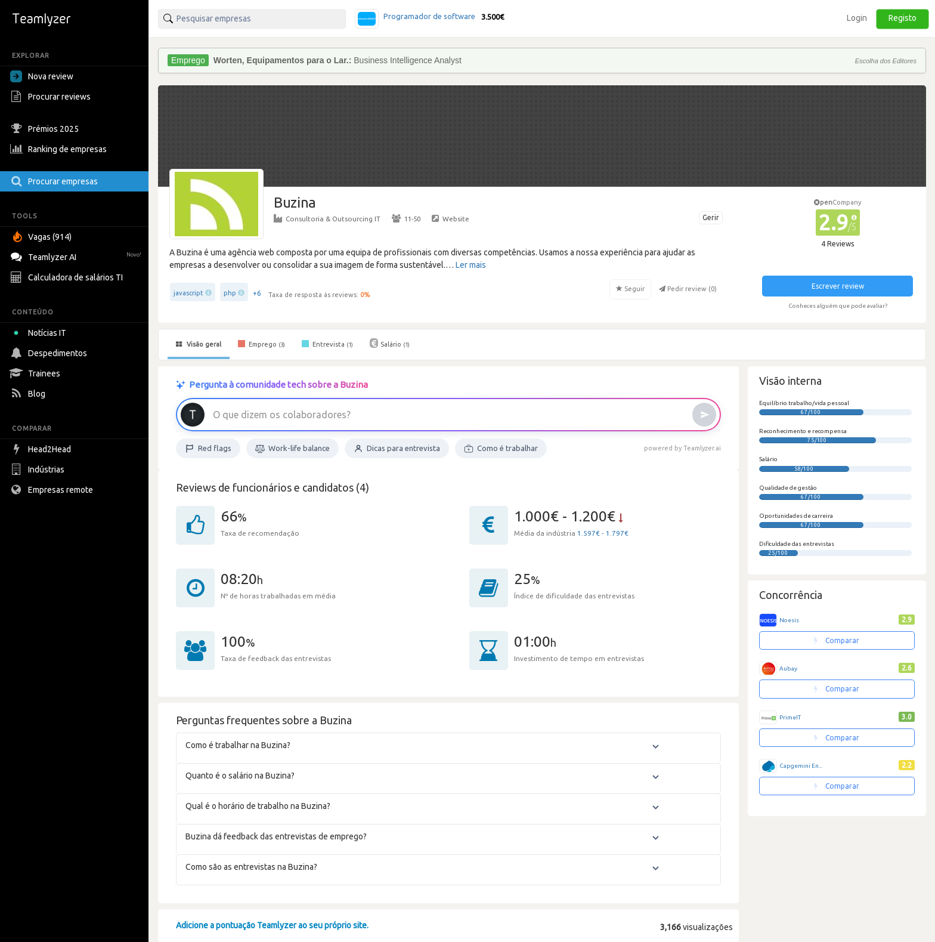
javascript (188, 293)
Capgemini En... (800, 765)
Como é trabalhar (501, 448)
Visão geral (198, 344)
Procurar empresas (55, 181)
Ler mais (471, 265)
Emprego (261, 343)
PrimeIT (790, 717)
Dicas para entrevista (397, 448)
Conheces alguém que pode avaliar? (837, 305)
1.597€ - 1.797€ (603, 533)
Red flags (208, 448)
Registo (902, 18)
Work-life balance (292, 448)
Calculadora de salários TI (68, 277)
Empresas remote (53, 490)
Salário (390, 343)
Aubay (788, 668)
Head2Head (42, 449)
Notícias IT (40, 333)
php (230, 293)
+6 (257, 293)
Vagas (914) (42, 237)
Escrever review (838, 286)
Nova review (41, 76)
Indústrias (38, 469)
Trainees (36, 373)
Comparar (836, 640)
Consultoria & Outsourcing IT (327, 218)
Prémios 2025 (46, 129)
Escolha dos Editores (886, 60)
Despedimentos (50, 353)
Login (857, 18)
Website (450, 218)
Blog (29, 394)
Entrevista (327, 343)
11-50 (406, 218)
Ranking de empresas (60, 149)
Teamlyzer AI (77, 255)
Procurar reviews (52, 96)
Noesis (789, 620)
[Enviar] (704, 415)
